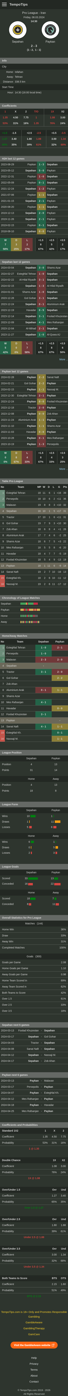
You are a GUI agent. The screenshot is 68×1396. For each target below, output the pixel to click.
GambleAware (34, 1322)
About (33, 1375)
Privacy (34, 1363)
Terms (34, 1369)
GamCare (34, 1334)
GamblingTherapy (34, 1328)
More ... (63, 359)
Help (34, 1357)
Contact (34, 1381)
